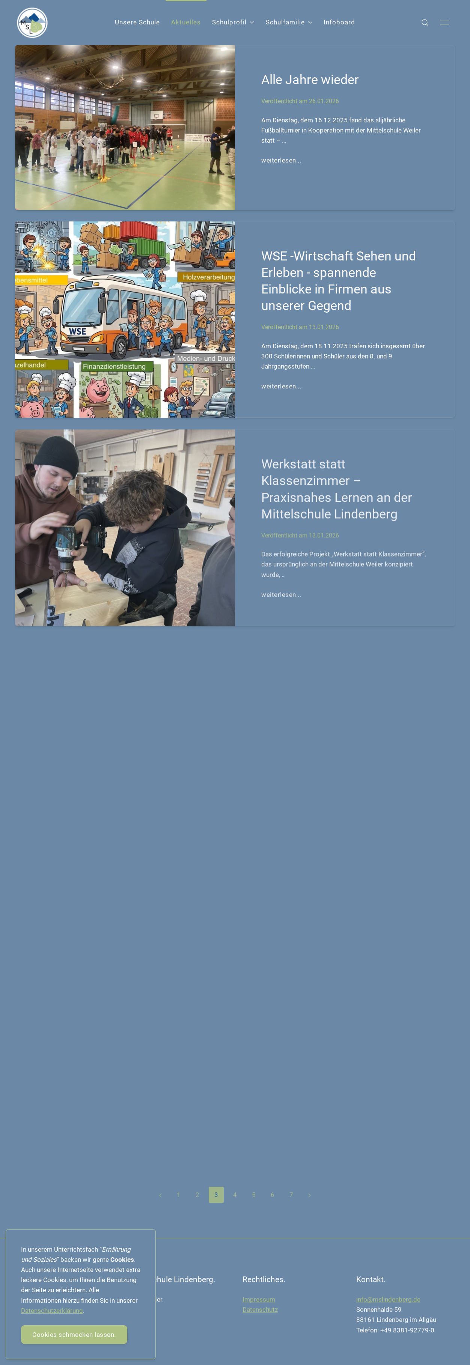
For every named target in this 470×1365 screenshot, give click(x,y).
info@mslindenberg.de (388, 1301)
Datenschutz (260, 1311)
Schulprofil (233, 22)
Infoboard (339, 22)
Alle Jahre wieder (310, 79)
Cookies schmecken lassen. (74, 1334)
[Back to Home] (32, 23)
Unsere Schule (137, 22)
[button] (425, 22)
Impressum (259, 1301)
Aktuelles (186, 22)
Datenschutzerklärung (52, 1310)
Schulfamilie (289, 22)
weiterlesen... (281, 160)
